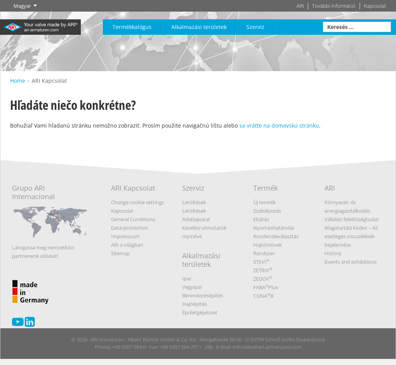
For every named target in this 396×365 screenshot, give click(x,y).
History (332, 253)
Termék (265, 188)
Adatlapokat (196, 219)
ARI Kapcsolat (49, 80)
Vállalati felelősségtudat (351, 219)
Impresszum (125, 236)
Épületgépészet (199, 312)
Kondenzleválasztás (276, 236)
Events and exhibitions (350, 261)
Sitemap (120, 253)
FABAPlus (265, 287)
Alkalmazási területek (199, 27)
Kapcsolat (375, 6)
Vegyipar (192, 286)
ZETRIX (262, 270)
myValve (192, 236)
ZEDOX (262, 278)
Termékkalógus (132, 27)
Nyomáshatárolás (273, 227)
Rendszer (264, 253)
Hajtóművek (267, 244)
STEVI (261, 261)
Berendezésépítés (202, 295)
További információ (334, 6)
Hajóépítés (194, 303)
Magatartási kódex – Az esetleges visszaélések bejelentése (351, 236)
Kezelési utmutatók (204, 227)
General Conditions (133, 219)
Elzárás (261, 219)
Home (17, 80)
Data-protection (129, 227)
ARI (300, 6)
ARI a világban (127, 244)
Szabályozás (267, 210)
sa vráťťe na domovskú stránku (279, 125)
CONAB (263, 295)
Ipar (186, 278)
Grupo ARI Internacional (50, 213)
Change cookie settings (137, 202)
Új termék (264, 202)
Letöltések (194, 202)
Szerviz (255, 27)
